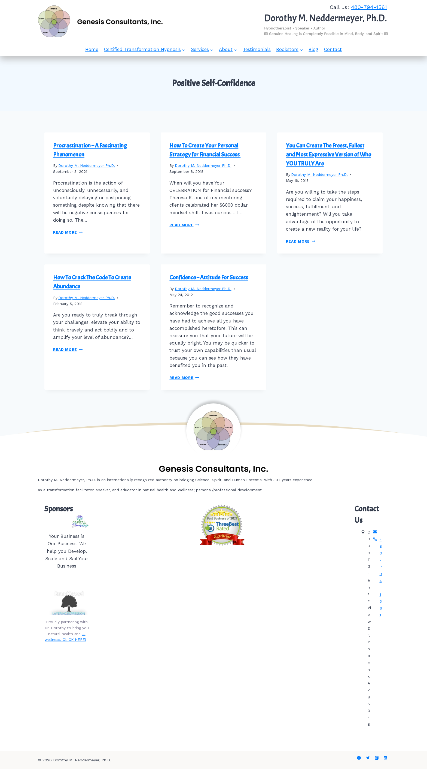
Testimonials (257, 49)
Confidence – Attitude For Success (208, 277)
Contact (333, 49)
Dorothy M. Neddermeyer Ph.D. (86, 165)
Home (91, 49)
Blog (313, 49)
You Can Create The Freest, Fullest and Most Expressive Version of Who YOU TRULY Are (328, 154)
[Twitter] (368, 758)
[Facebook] (359, 758)
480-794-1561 (369, 7)
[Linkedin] (385, 758)
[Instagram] (376, 758)
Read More (68, 232)
